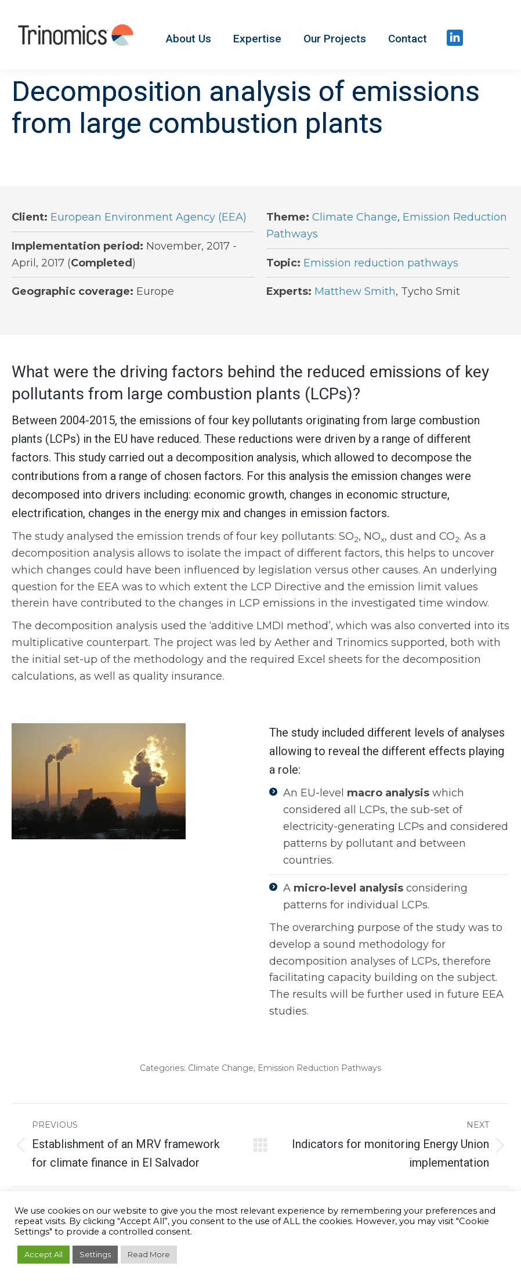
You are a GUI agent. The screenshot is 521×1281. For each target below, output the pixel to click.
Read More (149, 1254)
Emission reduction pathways (380, 263)
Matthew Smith (355, 291)
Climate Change (354, 217)
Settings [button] (95, 1254)
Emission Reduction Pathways (319, 1068)
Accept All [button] (43, 1254)
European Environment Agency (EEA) (148, 217)
